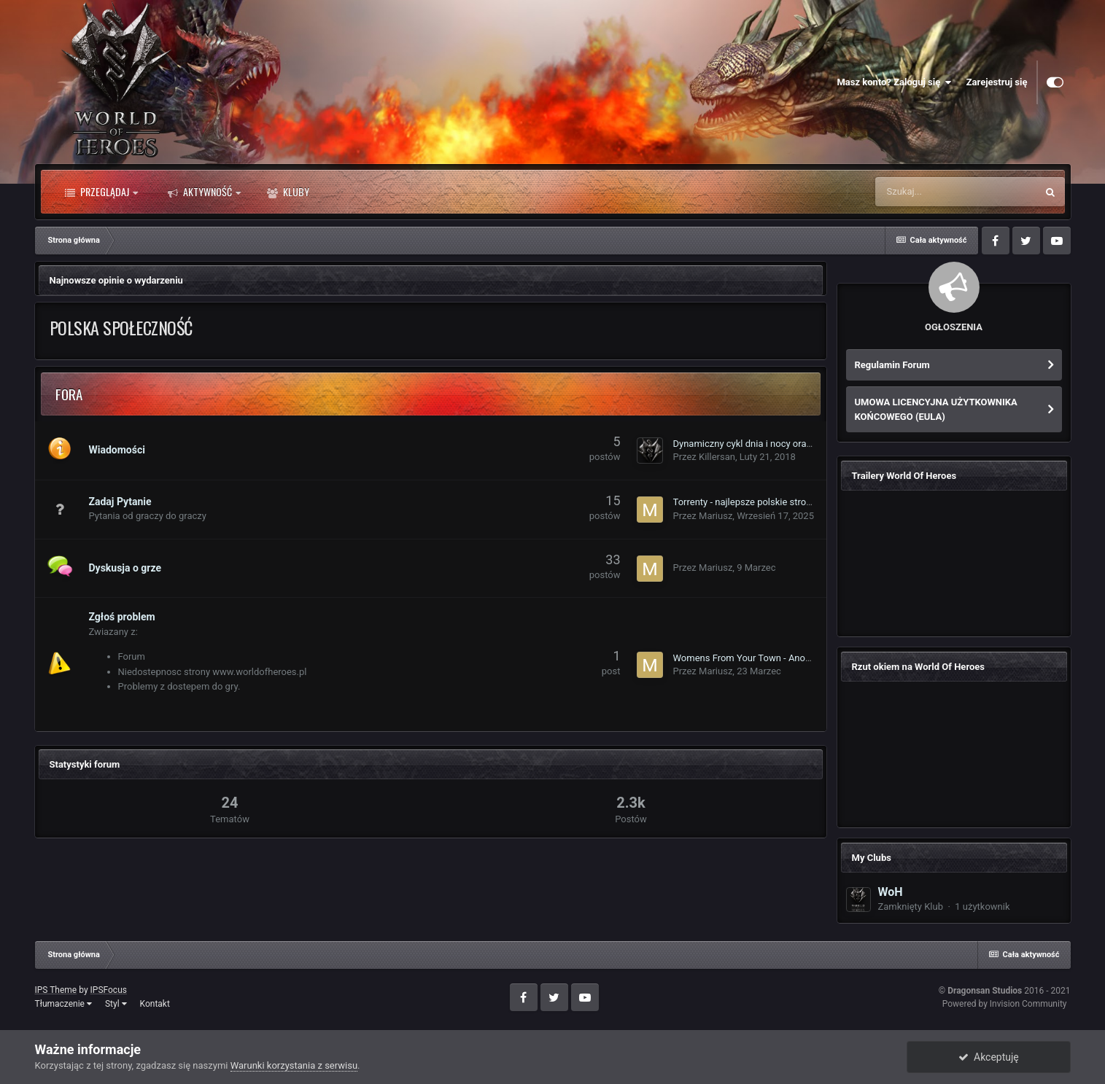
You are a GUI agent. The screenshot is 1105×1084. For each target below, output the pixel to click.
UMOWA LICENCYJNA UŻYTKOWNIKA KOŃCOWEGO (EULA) (936, 409)
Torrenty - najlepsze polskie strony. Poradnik (765, 501)
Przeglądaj (101, 192)
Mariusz (715, 515)
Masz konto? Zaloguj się (894, 82)
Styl (116, 1004)
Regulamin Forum (892, 364)
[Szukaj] (955, 191)
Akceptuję (988, 1057)
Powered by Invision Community (1004, 1004)
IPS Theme (56, 990)
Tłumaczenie (63, 1004)
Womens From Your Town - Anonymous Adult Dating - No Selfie (806, 657)
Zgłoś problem (122, 617)
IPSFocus (108, 990)
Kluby (288, 192)
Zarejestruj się (997, 82)
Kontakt (155, 1004)
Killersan (717, 456)
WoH (890, 892)
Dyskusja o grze (125, 568)
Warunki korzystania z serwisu (293, 1065)
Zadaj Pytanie (120, 501)
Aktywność (204, 192)
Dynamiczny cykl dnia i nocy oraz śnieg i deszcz (773, 443)
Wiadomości (117, 450)
